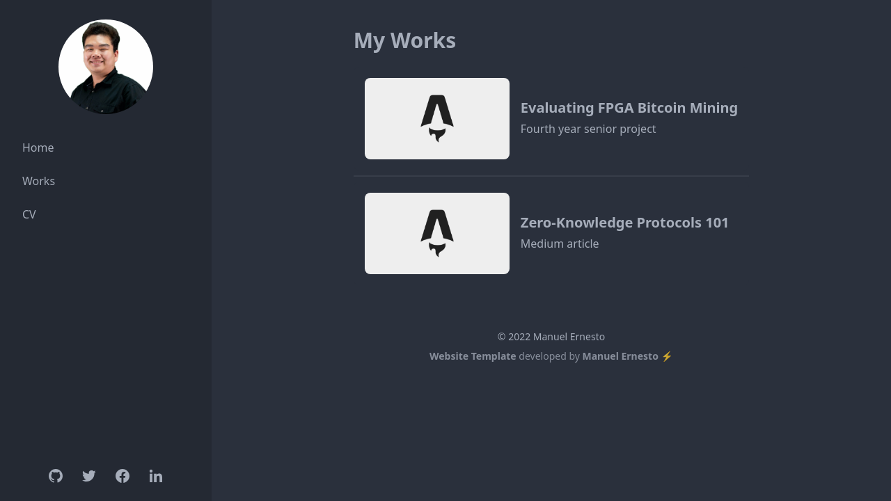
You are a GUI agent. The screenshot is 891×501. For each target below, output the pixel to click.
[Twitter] (89, 476)
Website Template (473, 356)
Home (38, 147)
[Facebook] (122, 476)
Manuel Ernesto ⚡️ (628, 356)
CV (29, 214)
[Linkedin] (156, 476)
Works (38, 181)
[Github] (55, 476)
